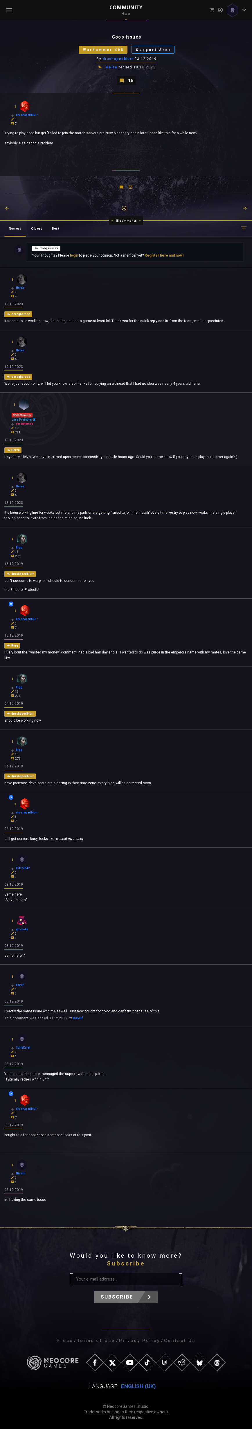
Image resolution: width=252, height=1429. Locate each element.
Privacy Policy (139, 1340)
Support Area (153, 50)
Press (65, 1340)
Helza (111, 67)
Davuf (78, 1018)
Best (56, 228)
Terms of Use (96, 1340)
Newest (15, 228)
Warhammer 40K (103, 50)
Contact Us (179, 1340)
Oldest (36, 228)
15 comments (126, 221)
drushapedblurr (118, 59)
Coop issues (46, 248)
